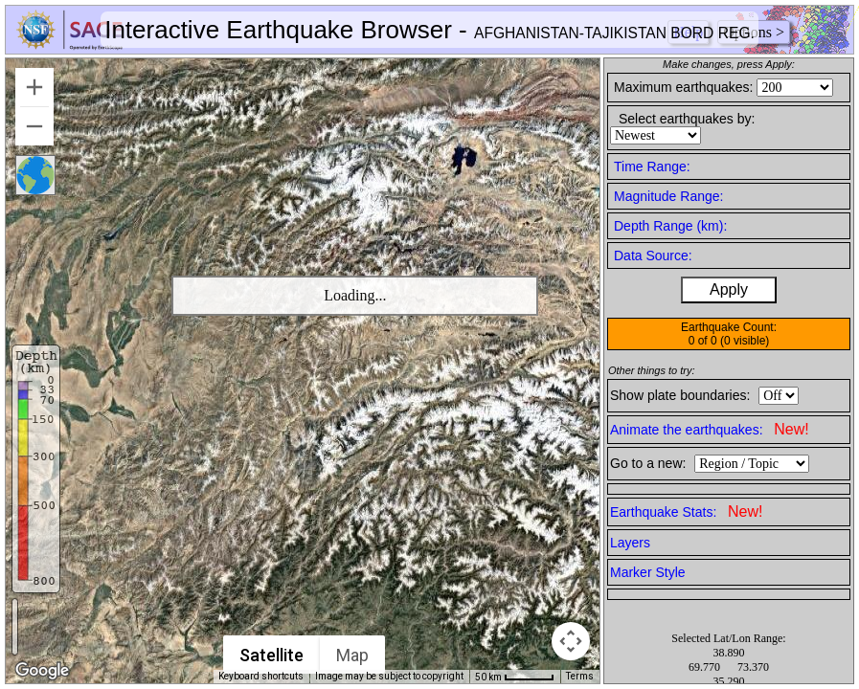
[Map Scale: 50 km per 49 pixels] (514, 676)
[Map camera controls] (571, 641)
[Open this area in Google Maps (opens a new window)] (42, 670)
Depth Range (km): (670, 225)
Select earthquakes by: (687, 118)
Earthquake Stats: (686, 511)
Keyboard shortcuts (261, 676)
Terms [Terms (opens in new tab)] (580, 676)
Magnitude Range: (668, 196)
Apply (729, 289)
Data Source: (653, 255)
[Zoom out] (34, 126)
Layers (630, 542)
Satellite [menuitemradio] (271, 655)
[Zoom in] (34, 87)
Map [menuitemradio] (352, 655)
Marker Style (648, 572)
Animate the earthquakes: (709, 429)
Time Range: (652, 166)
